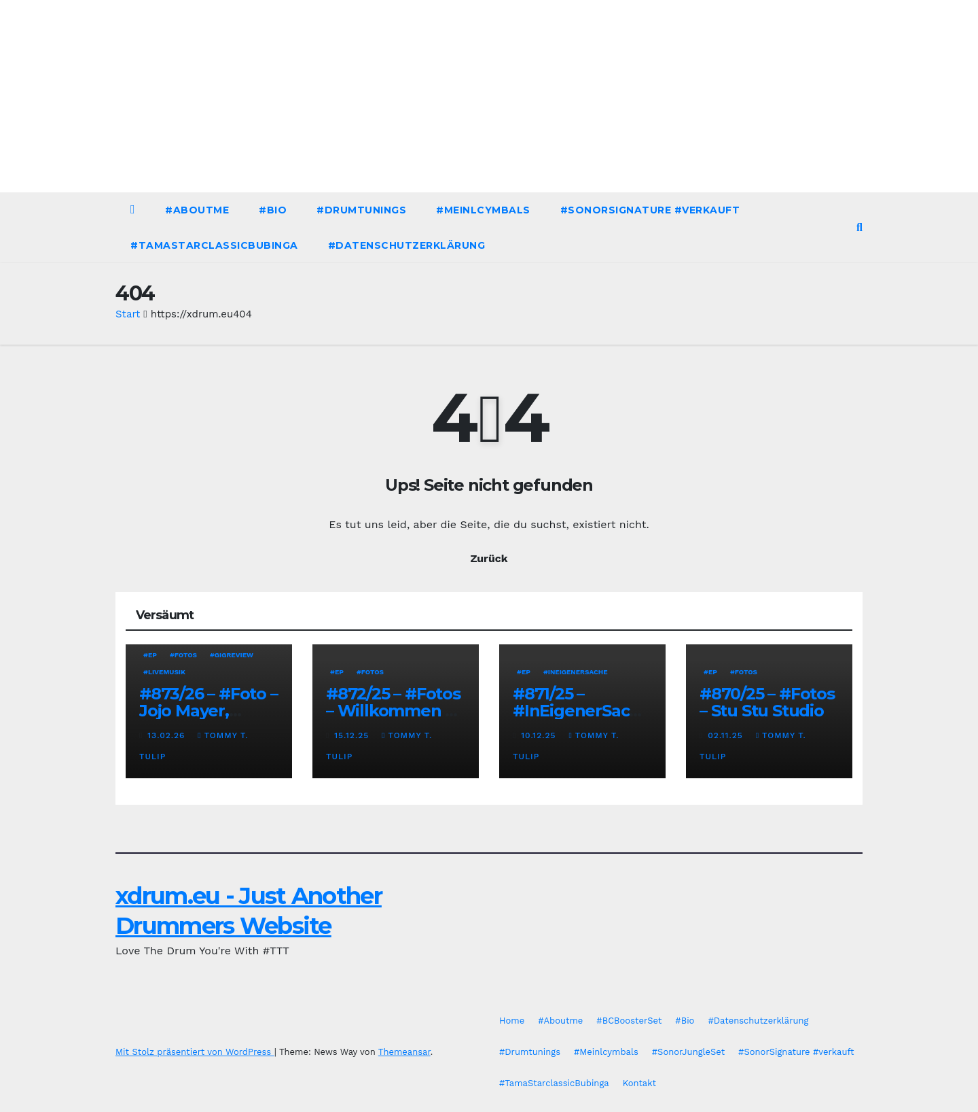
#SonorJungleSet (688, 1052)
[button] (859, 227)
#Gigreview (231, 655)
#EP (150, 655)
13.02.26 (167, 735)
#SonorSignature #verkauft (650, 210)
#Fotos (183, 655)
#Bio (273, 210)
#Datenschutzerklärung (407, 245)
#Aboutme (197, 210)
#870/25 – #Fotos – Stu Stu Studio (767, 702)
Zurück (489, 558)
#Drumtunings (361, 210)
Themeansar (404, 1052)
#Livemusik (164, 672)
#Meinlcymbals (483, 210)
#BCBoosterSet (629, 1020)
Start (127, 314)
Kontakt (639, 1083)
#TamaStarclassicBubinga (214, 245)
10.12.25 (540, 735)
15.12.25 (353, 735)
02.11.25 (727, 735)
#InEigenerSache (575, 672)
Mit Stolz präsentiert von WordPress (194, 1052)
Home (511, 1020)
